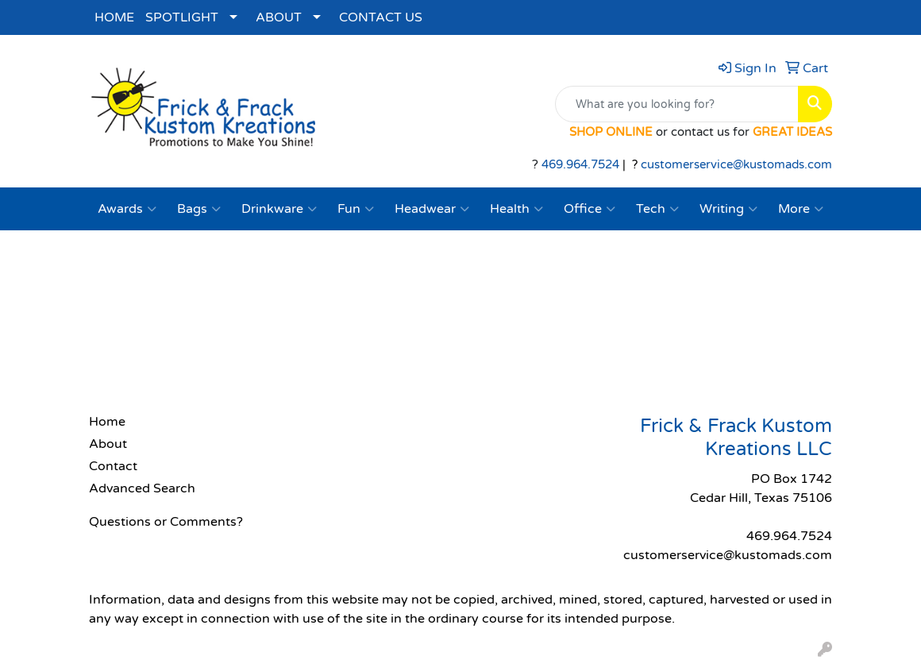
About (108, 444)
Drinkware (279, 208)
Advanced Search (142, 488)
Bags (199, 208)
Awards (127, 208)
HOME (114, 17)
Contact (113, 466)
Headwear (432, 208)
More (800, 208)
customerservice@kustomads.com (736, 165)
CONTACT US (380, 17)
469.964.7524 (580, 165)
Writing (728, 208)
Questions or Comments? (166, 522)
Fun (355, 208)
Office (589, 208)
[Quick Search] (677, 104)
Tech (657, 208)
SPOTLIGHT (181, 17)
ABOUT (279, 17)
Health (516, 208)
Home (107, 422)
